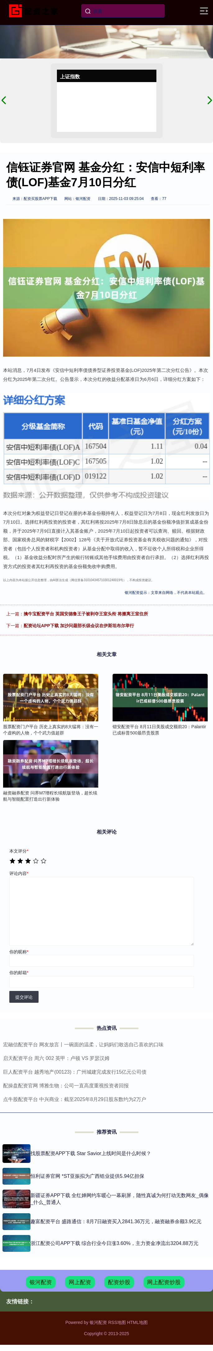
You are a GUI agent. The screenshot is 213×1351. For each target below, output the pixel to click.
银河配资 (41, 1282)
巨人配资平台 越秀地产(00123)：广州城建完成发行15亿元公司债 (74, 1072)
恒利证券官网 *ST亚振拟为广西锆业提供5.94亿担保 (87, 1176)
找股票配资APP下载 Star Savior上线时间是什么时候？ (90, 1153)
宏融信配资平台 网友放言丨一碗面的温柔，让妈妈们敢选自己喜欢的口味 (83, 1044)
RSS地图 (117, 1322)
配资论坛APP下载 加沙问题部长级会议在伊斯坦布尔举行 (79, 625)
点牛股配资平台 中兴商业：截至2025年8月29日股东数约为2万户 (74, 1099)
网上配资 (80, 1282)
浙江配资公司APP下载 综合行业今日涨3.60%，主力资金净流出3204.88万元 (114, 1243)
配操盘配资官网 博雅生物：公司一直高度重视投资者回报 (66, 1085)
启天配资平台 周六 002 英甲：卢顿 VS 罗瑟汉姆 (56, 1058)
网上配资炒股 (164, 1282)
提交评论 (24, 997)
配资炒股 (119, 1282)
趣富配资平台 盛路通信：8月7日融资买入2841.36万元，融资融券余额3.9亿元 (115, 1221)
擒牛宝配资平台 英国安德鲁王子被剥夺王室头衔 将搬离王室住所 (86, 613)
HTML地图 (137, 1322)
